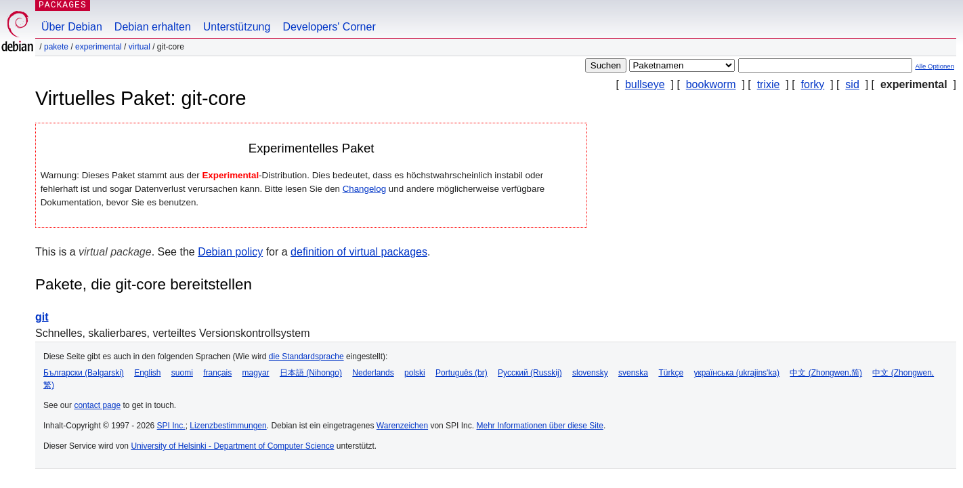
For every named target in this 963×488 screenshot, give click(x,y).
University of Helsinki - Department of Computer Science (232, 446)
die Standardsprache (306, 356)
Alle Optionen (934, 66)
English (147, 373)
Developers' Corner (328, 27)
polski (414, 373)
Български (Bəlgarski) (83, 373)
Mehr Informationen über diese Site (539, 425)
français (217, 373)
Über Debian (71, 27)
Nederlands (372, 373)
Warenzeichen (402, 425)
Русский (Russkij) (530, 373)
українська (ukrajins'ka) (736, 373)
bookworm (711, 84)
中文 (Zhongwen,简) (826, 373)
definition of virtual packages (359, 252)
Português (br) (461, 373)
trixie (768, 84)
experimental (98, 47)
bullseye (645, 84)
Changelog (364, 189)
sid (852, 84)
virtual (139, 47)
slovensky (590, 373)
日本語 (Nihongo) (311, 373)
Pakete (56, 47)
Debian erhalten (152, 27)
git (42, 317)
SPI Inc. (171, 425)
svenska (633, 373)
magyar (256, 373)
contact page (97, 405)
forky (813, 84)
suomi (182, 373)
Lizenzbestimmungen (228, 425)
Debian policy (230, 252)
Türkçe (670, 373)
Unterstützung (237, 27)
